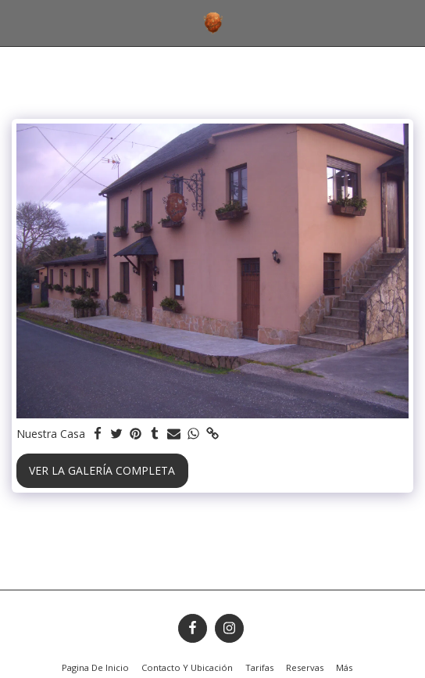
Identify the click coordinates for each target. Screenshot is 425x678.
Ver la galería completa (102, 470)
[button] (17, 22)
